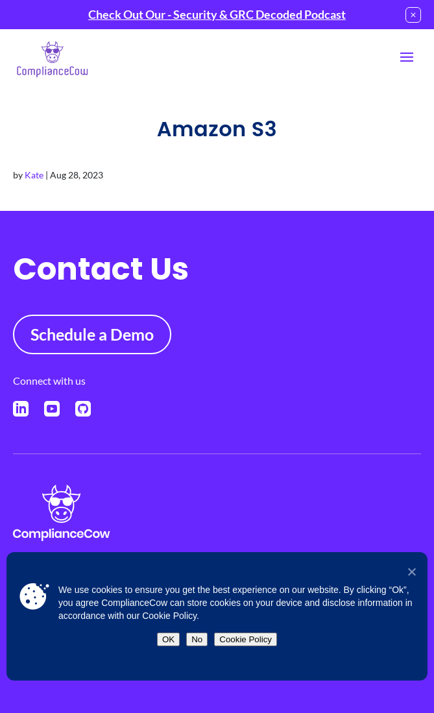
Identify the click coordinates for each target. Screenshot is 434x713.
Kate (34, 174)
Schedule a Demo (92, 334)
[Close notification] (413, 15)
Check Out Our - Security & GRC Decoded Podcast (217, 14)
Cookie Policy (245, 639)
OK (168, 639)
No (196, 639)
